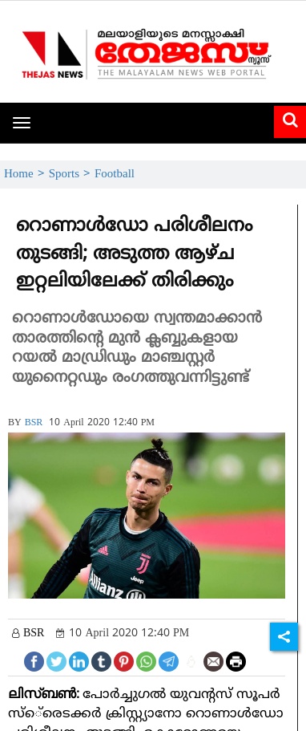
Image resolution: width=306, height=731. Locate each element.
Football (115, 174)
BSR (34, 423)
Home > (26, 174)
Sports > (72, 174)
